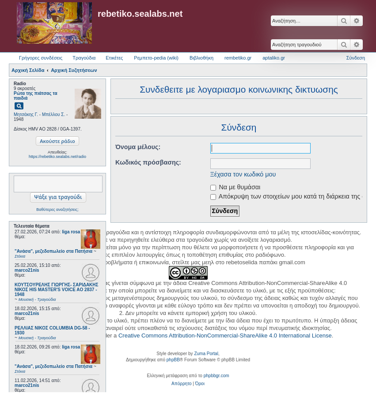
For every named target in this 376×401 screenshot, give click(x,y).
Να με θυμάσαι (235, 187)
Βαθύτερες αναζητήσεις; (57, 209)
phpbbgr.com (216, 375)
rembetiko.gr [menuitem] (237, 57)
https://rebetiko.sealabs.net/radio (57, 156)
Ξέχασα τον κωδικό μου (243, 174)
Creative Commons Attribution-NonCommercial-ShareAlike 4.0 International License (225, 335)
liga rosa (71, 231)
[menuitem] (181, 384)
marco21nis (27, 270)
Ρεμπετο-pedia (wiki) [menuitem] (156, 57)
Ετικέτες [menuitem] (114, 57)
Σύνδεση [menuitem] (355, 57)
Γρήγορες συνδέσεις (40, 57)
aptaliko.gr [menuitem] (273, 57)
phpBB (173, 359)
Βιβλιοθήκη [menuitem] (201, 57)
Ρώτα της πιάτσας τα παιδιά (35, 96)
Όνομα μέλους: (137, 146)
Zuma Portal (206, 353)
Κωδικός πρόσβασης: (148, 162)
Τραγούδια (83, 57)
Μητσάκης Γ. (26, 114)
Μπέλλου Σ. (53, 114)
